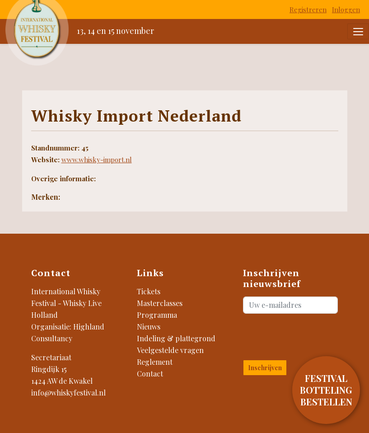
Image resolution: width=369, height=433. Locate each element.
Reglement (155, 362)
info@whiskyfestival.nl (68, 392)
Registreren (308, 9)
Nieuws (148, 326)
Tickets (148, 291)
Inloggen (346, 9)
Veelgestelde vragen (170, 350)
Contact (150, 373)
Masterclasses (159, 303)
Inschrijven (265, 367)
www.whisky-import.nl (96, 159)
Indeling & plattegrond (176, 338)
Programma (157, 315)
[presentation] (296, 335)
